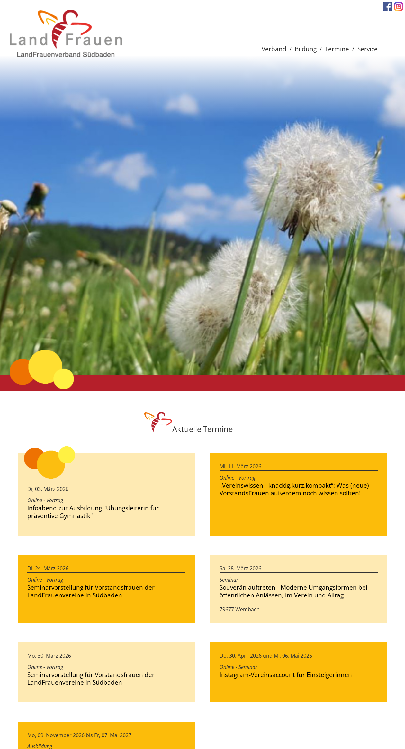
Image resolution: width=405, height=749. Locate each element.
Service (367, 49)
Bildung (306, 49)
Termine (337, 49)
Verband (274, 49)
